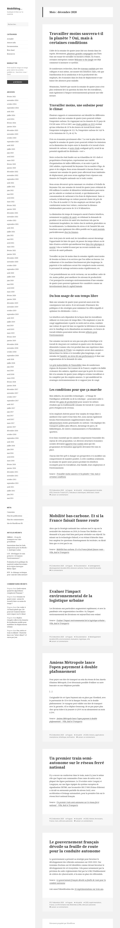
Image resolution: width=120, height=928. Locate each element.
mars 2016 (10, 461)
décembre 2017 (12, 389)
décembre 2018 (12, 344)
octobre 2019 (11, 310)
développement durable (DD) (59, 568)
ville (88, 639)
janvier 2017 (11, 427)
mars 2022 (10, 202)
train (56, 821)
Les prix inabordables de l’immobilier (65, 365)
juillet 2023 (11, 149)
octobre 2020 (11, 265)
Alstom (91, 819)
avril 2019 (10, 329)
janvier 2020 (11, 299)
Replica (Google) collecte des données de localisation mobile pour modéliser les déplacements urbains (17, 622)
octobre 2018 (11, 352)
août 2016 (10, 442)
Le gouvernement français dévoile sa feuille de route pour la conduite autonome (74, 846)
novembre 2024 (12, 100)
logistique (82, 639)
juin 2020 (10, 280)
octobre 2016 (11, 434)
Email (9, 74)
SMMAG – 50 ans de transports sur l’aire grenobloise (14, 539)
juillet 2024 (11, 115)
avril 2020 (10, 288)
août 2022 (10, 183)
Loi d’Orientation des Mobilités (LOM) (68, 905)
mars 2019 (10, 333)
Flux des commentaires (15, 520)
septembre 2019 (13, 314)
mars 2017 (10, 423)
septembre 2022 (13, 179)
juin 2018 (10, 367)
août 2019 (10, 318)
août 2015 (10, 487)
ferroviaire (98, 819)
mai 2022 (10, 194)
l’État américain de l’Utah (60, 350)
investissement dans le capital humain (65, 286)
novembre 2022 (12, 175)
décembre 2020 (12, 258)
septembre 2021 (13, 224)
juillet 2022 (11, 187)
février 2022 (11, 205)
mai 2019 (10, 326)
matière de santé (69, 217)
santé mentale (99, 229)
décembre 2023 (12, 130)
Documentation (12, 46)
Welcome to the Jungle (83, 59)
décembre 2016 (12, 431)
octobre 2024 (11, 104)
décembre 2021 (12, 213)
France (86, 568)
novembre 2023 (12, 134)
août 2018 (10, 359)
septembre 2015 (13, 483)
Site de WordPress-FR (14, 523)
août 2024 (10, 112)
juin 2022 (10, 190)
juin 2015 (10, 494)
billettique (62, 737)
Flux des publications (14, 516)
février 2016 (11, 464)
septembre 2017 (13, 401)
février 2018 (11, 382)
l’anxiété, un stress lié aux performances (77, 356)
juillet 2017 (11, 408)
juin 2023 (10, 153)
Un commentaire (57, 570)
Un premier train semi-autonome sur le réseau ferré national (76, 763)
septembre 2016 (13, 438)
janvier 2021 (11, 254)
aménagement (95, 566)
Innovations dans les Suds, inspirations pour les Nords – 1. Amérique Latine (17, 547)
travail (97, 492)
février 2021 (11, 250)
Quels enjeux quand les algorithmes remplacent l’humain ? (16, 590)
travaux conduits (88, 68)
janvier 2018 (11, 386)
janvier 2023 (11, 168)
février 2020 (11, 295)
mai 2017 (10, 416)
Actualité (10, 39)
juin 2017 (10, 412)
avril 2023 (10, 157)
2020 (86, 735)
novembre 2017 (12, 393)
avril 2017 (10, 419)
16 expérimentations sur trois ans (89, 889)
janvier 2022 (11, 209)
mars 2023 (10, 160)
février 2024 (11, 123)
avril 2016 (10, 457)
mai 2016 (10, 453)
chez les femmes (71, 232)
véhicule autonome (65, 821)
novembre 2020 (12, 262)
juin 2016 (10, 449)
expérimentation (95, 902)
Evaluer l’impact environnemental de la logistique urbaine (70, 596)
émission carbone (77, 568)
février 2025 (11, 97)
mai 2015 (10, 498)
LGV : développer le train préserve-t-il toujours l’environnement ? (16, 556)
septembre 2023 (13, 142)
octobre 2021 (11, 220)
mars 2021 (10, 247)
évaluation (74, 639)
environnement (64, 639)
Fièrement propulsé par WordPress (62, 923)
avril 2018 (10, 374)
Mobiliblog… (14, 8)
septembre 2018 (13, 356)
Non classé (11, 50)
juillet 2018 (11, 363)
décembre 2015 (12, 472)
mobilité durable (95, 568)
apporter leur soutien (74, 444)
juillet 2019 (11, 322)
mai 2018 (10, 371)
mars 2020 (10, 292)
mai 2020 (10, 284)
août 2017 (10, 404)
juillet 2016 (11, 446)
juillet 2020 (11, 277)
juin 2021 (10, 235)
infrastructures (55, 423)
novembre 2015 (12, 476)
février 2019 (11, 337)
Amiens (91, 735)
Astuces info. (11, 43)
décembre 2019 (12, 303)
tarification (71, 737)
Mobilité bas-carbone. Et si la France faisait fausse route (76, 518)
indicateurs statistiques (77, 492)
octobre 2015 (11, 479)
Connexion (11, 512)
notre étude (75, 148)
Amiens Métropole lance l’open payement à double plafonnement (73, 667)
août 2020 (10, 273)
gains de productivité (69, 402)
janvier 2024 (11, 127)
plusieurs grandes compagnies (80, 53)
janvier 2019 (11, 341)
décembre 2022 (12, 172)
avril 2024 (10, 119)
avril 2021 (10, 243)
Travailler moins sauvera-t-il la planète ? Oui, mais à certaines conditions (76, 38)
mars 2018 (10, 378)
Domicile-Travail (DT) (60, 492)
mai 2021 (10, 239)
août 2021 (10, 228)
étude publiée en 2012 (85, 124)
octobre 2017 (11, 397)
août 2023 (10, 145)
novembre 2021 (12, 217)
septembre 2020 (13, 269)
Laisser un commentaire (59, 495)
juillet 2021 (11, 232)
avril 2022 (10, 198)
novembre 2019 (12, 307)
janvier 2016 (11, 468)
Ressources (11, 54)
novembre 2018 (12, 348)
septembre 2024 (13, 108)
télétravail (90, 492)
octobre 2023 (11, 138)
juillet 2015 (11, 491)
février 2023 (11, 164)
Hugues (69, 490)
